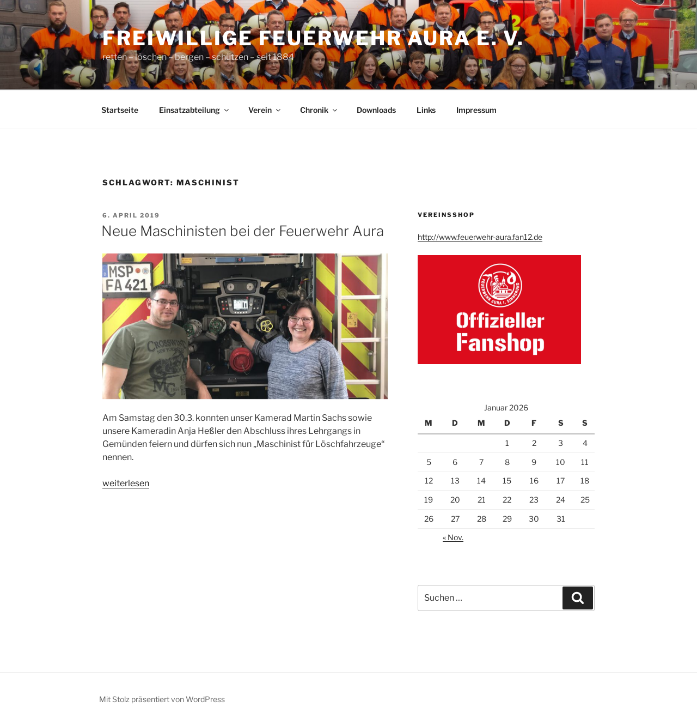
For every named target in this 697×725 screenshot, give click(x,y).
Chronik (319, 109)
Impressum (476, 109)
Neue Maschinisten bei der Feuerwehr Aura (242, 230)
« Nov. (453, 537)
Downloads (376, 109)
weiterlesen (125, 483)
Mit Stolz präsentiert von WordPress (162, 699)
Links (426, 109)
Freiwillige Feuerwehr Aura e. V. (313, 38)
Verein (265, 109)
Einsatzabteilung (194, 109)
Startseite (119, 109)
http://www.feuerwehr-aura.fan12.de (480, 236)
